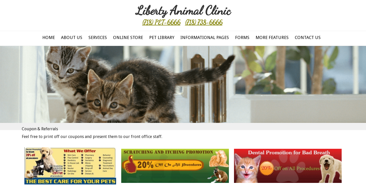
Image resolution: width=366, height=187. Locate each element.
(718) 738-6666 (203, 22)
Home (48, 37)
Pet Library (161, 37)
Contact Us (308, 37)
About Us (71, 37)
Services (97, 37)
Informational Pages (204, 37)
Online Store (128, 37)
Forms (242, 37)
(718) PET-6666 (161, 22)
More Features (272, 37)
